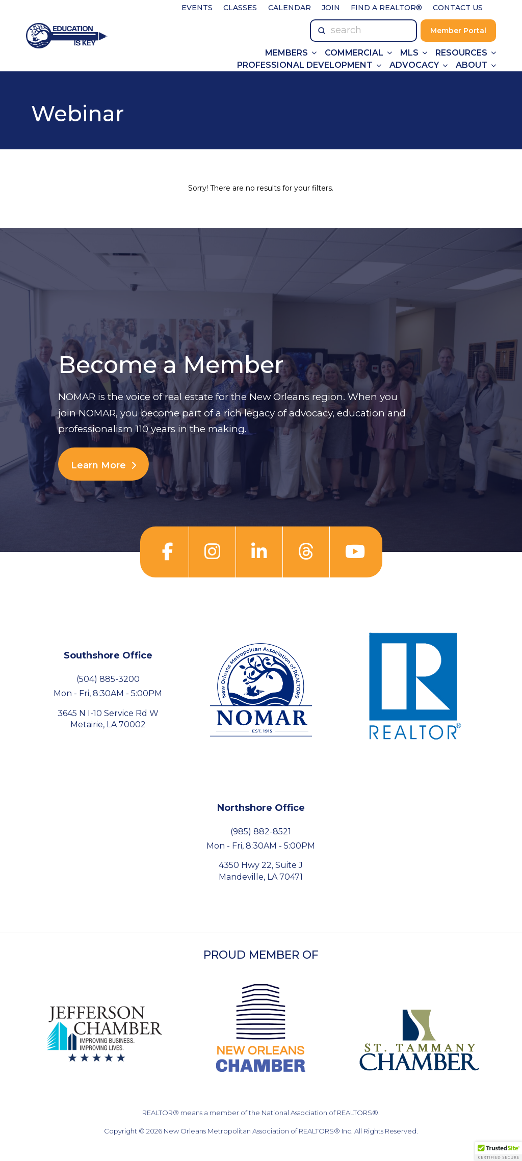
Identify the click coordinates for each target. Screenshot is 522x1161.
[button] (498, 1151)
